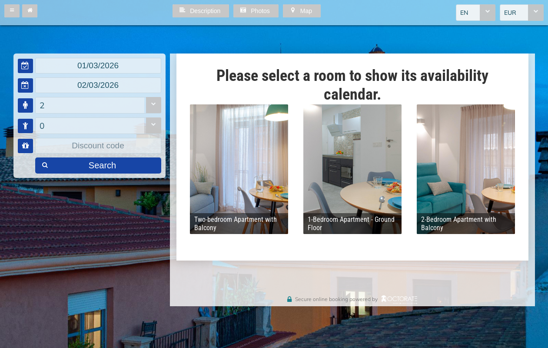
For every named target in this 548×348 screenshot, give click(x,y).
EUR (510, 13)
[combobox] (475, 12)
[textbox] (98, 66)
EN (464, 13)
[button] (12, 10)
